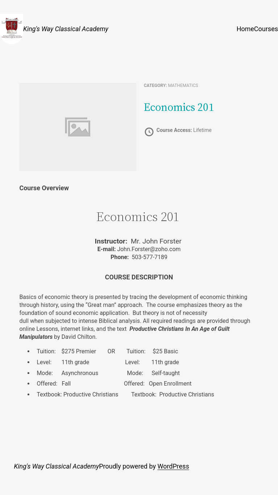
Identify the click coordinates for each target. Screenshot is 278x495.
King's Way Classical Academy (65, 29)
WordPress (173, 466)
